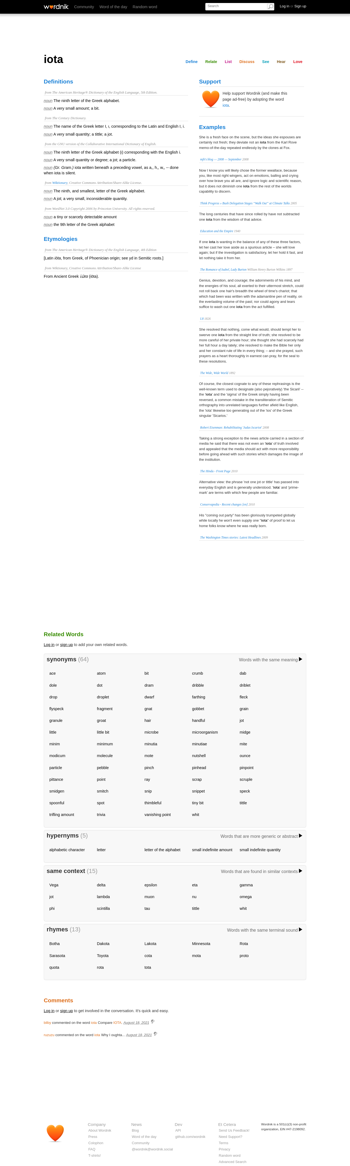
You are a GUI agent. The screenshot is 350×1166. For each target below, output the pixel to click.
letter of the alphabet (162, 850)
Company (97, 1124)
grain (244, 709)
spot (100, 803)
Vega (54, 885)
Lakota (150, 943)
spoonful (56, 803)
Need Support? (230, 1137)
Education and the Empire (216, 231)
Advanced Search (232, 1162)
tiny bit (198, 803)
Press (92, 1137)
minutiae (199, 744)
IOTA (117, 1023)
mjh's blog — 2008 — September (220, 159)
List (228, 61)
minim (54, 744)
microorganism (205, 732)
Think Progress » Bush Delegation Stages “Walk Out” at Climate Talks (245, 203)
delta (101, 885)
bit (147, 673)
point (101, 779)
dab (243, 673)
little (53, 732)
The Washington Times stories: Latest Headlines (230, 537)
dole (53, 685)
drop (53, 697)
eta (195, 885)
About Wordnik (99, 1130)
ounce (245, 756)
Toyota (103, 955)
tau (147, 908)
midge (245, 732)
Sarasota (57, 955)
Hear (281, 61)
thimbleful (153, 803)
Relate (211, 61)
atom (101, 673)
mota (196, 955)
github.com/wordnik (190, 1137)
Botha (54, 943)
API (178, 1130)
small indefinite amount (212, 850)
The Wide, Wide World (214, 373)
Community (84, 7)
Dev (178, 1124)
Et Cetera (227, 1124)
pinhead (199, 768)
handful (198, 720)
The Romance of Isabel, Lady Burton (223, 269)
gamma (246, 885)
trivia (101, 814)
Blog (135, 1130)
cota (148, 955)
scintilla (103, 908)
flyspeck (56, 709)
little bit (103, 732)
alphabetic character (67, 850)
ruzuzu (49, 1035)
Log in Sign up (293, 6)
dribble (198, 685)
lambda (103, 897)
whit (195, 814)
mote (149, 756)
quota (54, 967)
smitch (103, 791)
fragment (105, 709)
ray (147, 779)
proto (244, 955)
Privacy (224, 1149)
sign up (66, 644)
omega (246, 897)
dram (149, 685)
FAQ (91, 1149)
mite (243, 744)
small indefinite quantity (260, 850)
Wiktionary (59, 183)
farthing (198, 697)
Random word (145, 7)
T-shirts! (94, 1155)
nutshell (199, 756)
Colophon (95, 1143)
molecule (105, 756)
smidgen (56, 791)
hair (148, 720)
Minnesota (201, 943)
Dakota (103, 943)
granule (56, 720)
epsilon (151, 885)
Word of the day (113, 7)
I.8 (201, 318)
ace (52, 673)
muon (149, 897)
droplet (103, 697)
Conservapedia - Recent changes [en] (224, 504)
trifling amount (61, 814)
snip (148, 791)
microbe (152, 732)
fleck (244, 697)
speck (245, 791)
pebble (103, 768)
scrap (197, 779)
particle (55, 768)
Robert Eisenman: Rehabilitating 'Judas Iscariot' (231, 427)
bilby (47, 1023)
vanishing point (158, 814)
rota (100, 967)
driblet (245, 685)
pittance (56, 779)
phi (52, 908)
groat (101, 720)
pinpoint (246, 768)
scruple (246, 779)
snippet (198, 791)
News (136, 1124)
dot (100, 685)
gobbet (198, 709)
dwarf (149, 697)
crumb (197, 673)
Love (297, 61)
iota (226, 105)
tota (148, 967)
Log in (49, 644)
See (265, 61)
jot (242, 720)
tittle (243, 803)
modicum (57, 756)
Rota (244, 943)
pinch (149, 768)
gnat (148, 709)
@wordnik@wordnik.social (152, 1149)
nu (194, 897)
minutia (151, 744)
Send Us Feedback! (234, 1130)
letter (101, 850)
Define (192, 61)
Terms (223, 1143)
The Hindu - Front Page (215, 471)
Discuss (247, 61)
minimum (105, 744)
